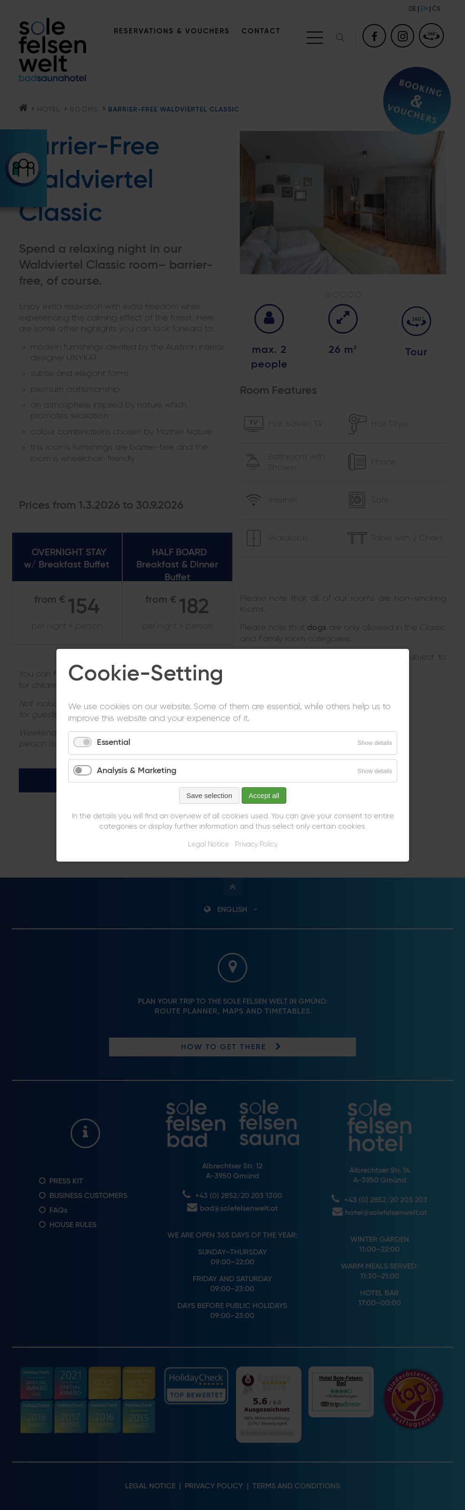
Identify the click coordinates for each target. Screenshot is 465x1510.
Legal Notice (208, 844)
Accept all (263, 795)
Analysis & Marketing (136, 770)
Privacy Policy (256, 844)
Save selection (209, 795)
